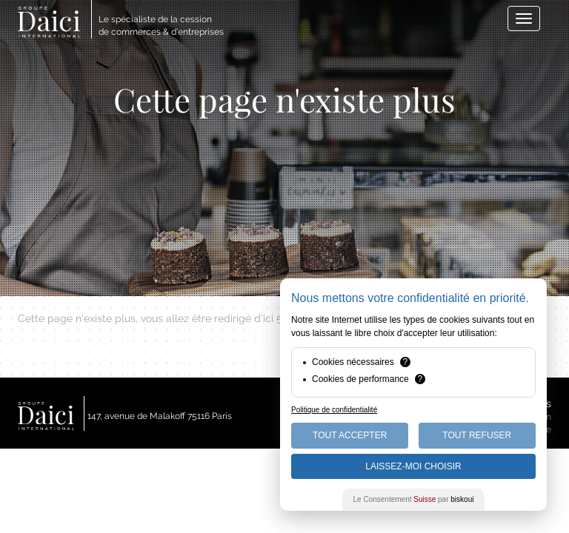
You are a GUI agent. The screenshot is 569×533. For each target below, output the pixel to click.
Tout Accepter (350, 435)
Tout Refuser (476, 435)
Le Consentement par (413, 499)
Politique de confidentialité (334, 410)
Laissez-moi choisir (413, 466)
